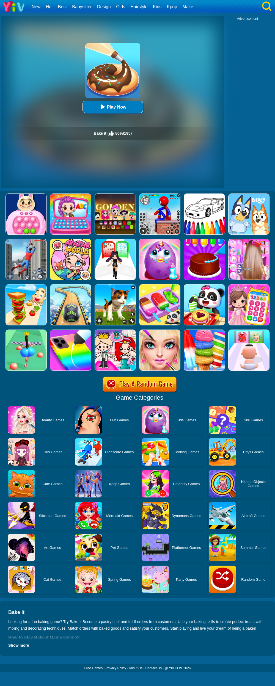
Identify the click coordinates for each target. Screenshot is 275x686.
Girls (120, 6)
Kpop (172, 6)
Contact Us (153, 668)
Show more (18, 645)
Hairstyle (139, 6)
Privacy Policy (116, 668)
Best (62, 6)
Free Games (93, 668)
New (36, 6)
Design (104, 6)
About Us (135, 668)
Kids (157, 6)
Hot (49, 6)
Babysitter (82, 6)
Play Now (112, 106)
